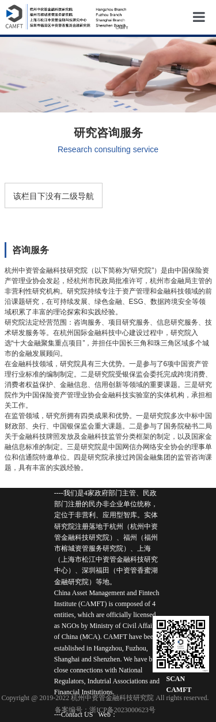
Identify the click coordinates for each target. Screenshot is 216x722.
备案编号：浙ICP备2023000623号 (105, 710)
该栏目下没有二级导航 (53, 196)
